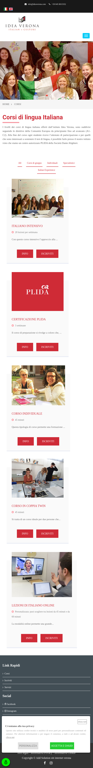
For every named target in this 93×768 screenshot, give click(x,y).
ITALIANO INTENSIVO (27, 226)
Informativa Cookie (65, 752)
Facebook (10, 704)
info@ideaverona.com (35, 4)
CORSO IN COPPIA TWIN (28, 506)
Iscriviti (8, 680)
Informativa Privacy (41, 752)
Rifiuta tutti (82, 722)
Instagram (10, 711)
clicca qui (10, 737)
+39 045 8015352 (57, 4)
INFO (25, 253)
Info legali (22, 752)
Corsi (7, 673)
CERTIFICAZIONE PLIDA (29, 319)
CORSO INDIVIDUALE (27, 413)
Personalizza (28, 745)
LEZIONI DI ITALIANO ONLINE (33, 605)
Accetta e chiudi (62, 745)
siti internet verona (61, 757)
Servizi (8, 687)
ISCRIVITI (47, 253)
